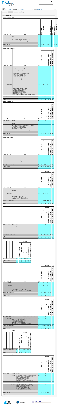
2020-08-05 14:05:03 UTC (9, 9)
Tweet (54, 11)
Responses (10, 11)
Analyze (21, 11)
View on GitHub (49, 2)
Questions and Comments (27, 399)
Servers (16, 11)
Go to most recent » (21, 9)
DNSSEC (4, 11)
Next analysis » (39, 9)
